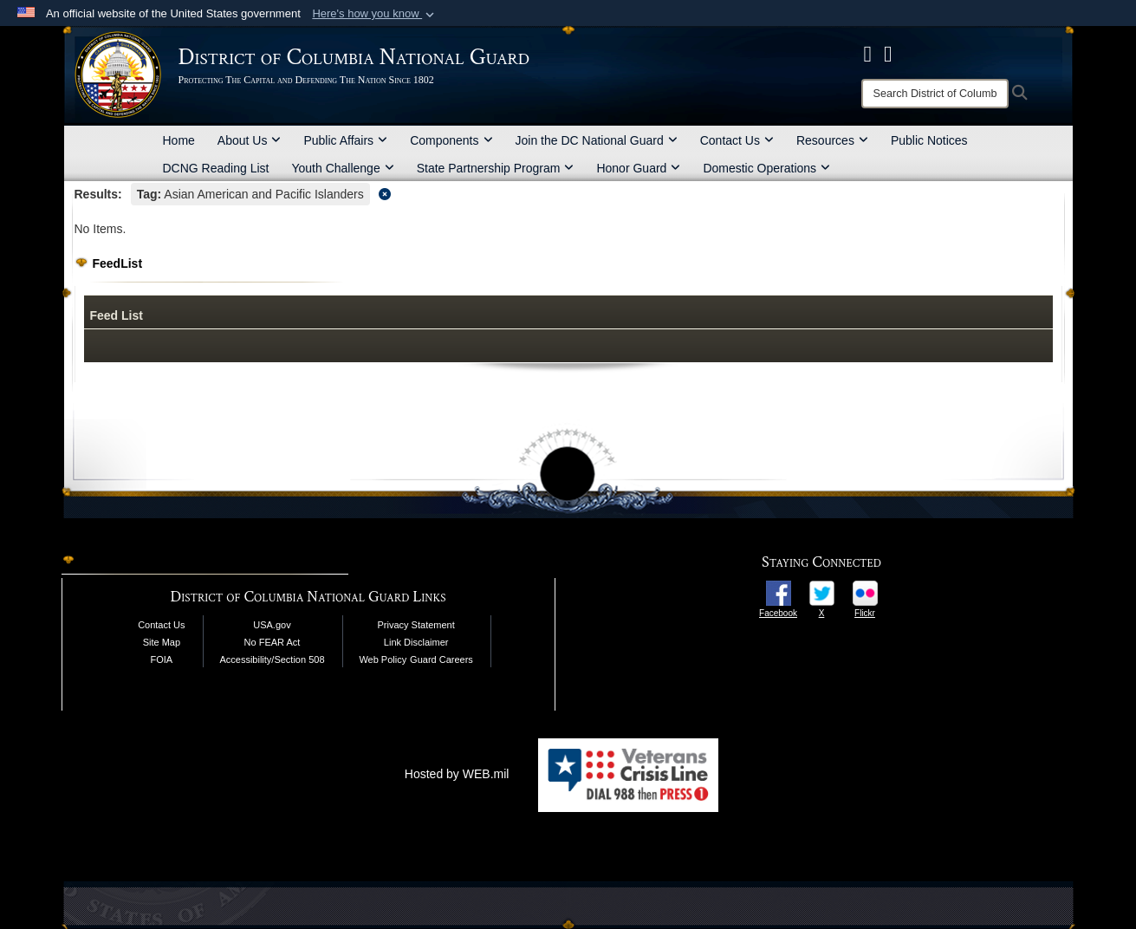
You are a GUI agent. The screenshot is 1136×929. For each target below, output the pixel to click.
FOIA (162, 659)
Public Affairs (345, 140)
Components (451, 140)
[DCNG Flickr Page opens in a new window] (888, 54)
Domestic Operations (766, 168)
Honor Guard (638, 168)
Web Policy (382, 659)
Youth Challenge (342, 168)
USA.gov (271, 625)
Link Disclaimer (416, 642)
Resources (832, 140)
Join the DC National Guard (597, 140)
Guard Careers (441, 659)
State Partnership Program (495, 168)
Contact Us (737, 140)
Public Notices (929, 140)
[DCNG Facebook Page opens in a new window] (868, 54)
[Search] (935, 93)
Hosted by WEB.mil (457, 774)
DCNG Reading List (216, 168)
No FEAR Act (272, 642)
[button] (375, 14)
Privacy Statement (416, 625)
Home (179, 140)
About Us (249, 140)
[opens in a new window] (778, 592)
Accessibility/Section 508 (271, 659)
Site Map (161, 642)
